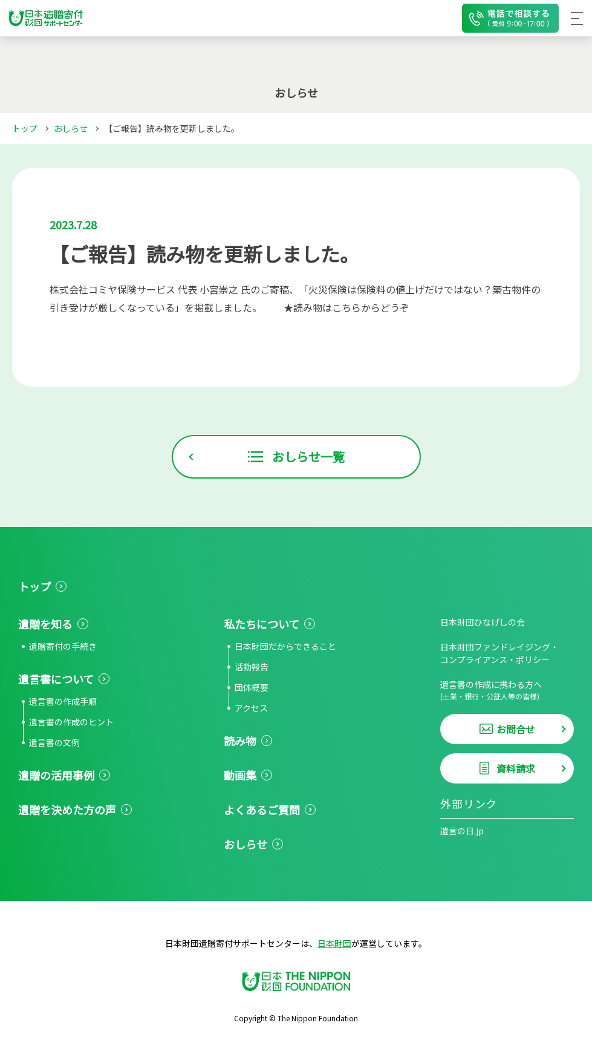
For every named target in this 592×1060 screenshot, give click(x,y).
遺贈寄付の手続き (63, 646)
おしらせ (71, 128)
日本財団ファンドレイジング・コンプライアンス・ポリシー (499, 653)
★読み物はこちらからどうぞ (346, 307)
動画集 (240, 775)
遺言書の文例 (54, 742)
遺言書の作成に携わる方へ (507, 690)
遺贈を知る (45, 624)
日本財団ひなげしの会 (482, 622)
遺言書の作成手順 (63, 701)
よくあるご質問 (262, 809)
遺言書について (56, 679)
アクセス (251, 708)
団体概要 (251, 687)
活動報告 (251, 667)
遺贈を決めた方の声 (67, 809)
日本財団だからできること (285, 646)
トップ (24, 128)
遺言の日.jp (462, 831)
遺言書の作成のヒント (71, 722)
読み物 (240, 740)
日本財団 (334, 943)
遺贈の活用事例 (56, 775)
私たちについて (261, 624)
